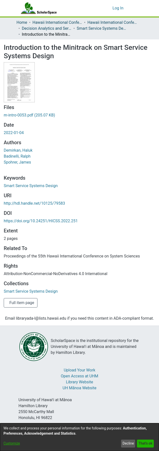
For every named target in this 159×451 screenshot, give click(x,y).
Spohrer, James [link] (17, 162)
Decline (127, 443)
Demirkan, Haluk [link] (18, 150)
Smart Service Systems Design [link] (103, 28)
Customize (11, 443)
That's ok (144, 443)
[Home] (37, 8)
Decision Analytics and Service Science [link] (47, 28)
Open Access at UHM (79, 376)
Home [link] (22, 22)
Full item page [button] (21, 303)
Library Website (80, 382)
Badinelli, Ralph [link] (17, 156)
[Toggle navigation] (136, 8)
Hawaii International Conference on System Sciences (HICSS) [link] (58, 22)
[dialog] (79, 437)
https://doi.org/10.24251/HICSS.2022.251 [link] (41, 221)
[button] (108, 8)
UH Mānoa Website (79, 388)
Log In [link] (118, 8)
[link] (30, 115)
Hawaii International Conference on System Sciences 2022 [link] (113, 22)
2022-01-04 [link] (15, 133)
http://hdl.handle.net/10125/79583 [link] (34, 203)
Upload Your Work (79, 370)
